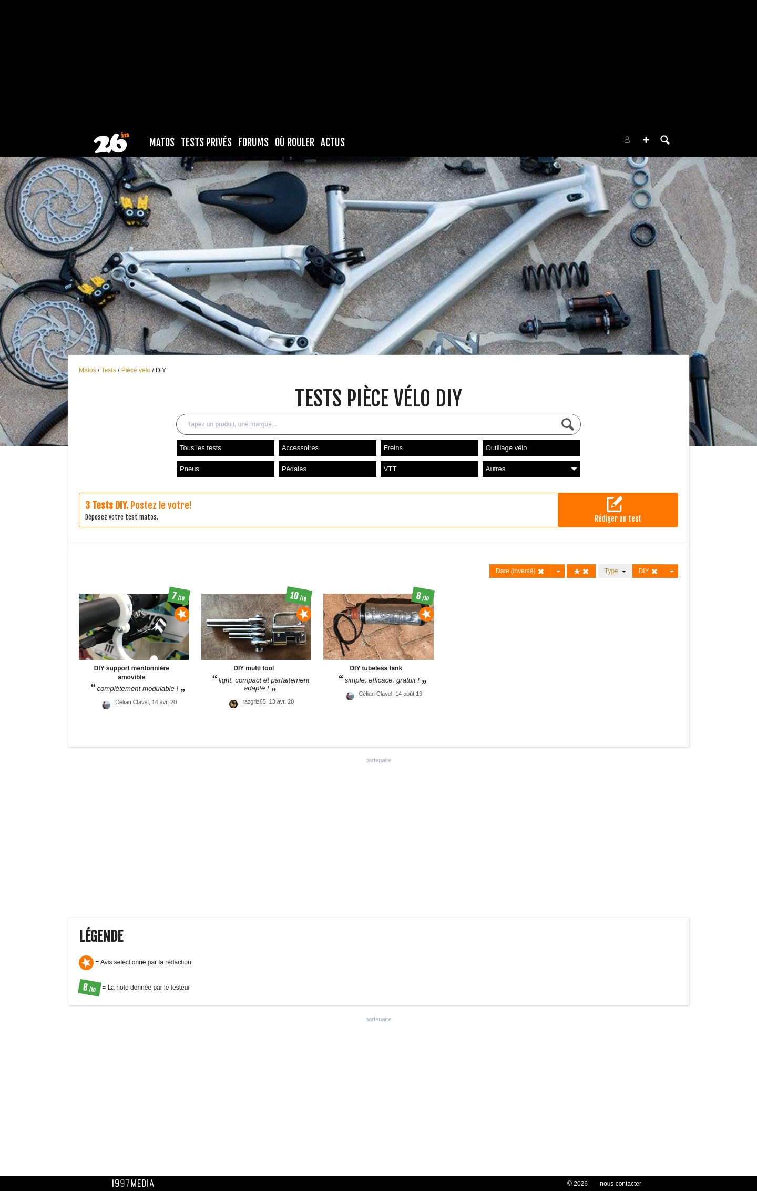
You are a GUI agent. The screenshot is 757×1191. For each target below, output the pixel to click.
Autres (531, 469)
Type (615, 571)
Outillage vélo (506, 448)
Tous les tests (200, 448)
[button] (646, 140)
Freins (393, 448)
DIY (161, 370)
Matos (162, 142)
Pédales (294, 469)
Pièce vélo (136, 370)
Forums (253, 142)
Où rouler (294, 142)
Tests (109, 370)
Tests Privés (206, 142)
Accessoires (300, 448)
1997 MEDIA (136, 1183)
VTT (390, 469)
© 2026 (577, 1183)
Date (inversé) (520, 571)
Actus (333, 142)
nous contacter (620, 1183)
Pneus (189, 469)
